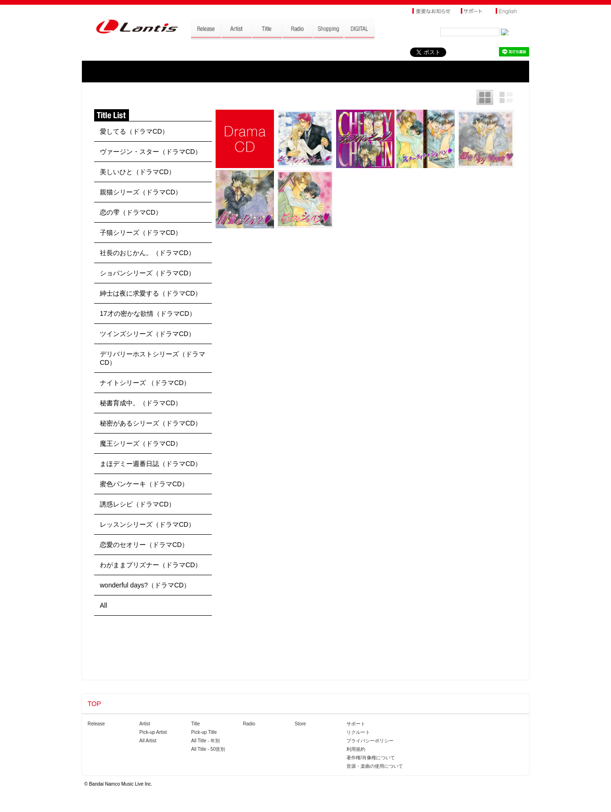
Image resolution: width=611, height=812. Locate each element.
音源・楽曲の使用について (374, 766)
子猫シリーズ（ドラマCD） (141, 232)
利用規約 (355, 749)
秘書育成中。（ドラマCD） (141, 403)
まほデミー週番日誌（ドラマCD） (150, 463)
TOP (94, 703)
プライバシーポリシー (370, 740)
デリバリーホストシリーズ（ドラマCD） (152, 358)
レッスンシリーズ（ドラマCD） (147, 524)
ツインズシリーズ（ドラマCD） (147, 334)
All (103, 605)
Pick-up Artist (153, 732)
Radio (249, 723)
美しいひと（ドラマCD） (137, 172)
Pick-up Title (204, 732)
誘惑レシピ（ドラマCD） (137, 504)
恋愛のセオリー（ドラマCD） (144, 544)
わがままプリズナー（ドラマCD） (150, 565)
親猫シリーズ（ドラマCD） (141, 192)
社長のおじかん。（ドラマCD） (147, 253)
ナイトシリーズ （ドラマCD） (145, 382)
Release (96, 723)
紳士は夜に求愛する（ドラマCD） (150, 293)
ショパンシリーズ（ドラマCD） (147, 273)
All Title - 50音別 (208, 749)
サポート (355, 723)
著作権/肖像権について (370, 757)
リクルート (358, 732)
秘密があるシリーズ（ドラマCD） (150, 423)
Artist (144, 723)
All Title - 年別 (205, 740)
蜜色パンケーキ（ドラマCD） (144, 484)
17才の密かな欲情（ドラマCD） (148, 313)
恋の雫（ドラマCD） (131, 212)
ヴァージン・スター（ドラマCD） (150, 151)
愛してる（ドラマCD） (134, 131)
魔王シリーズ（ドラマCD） (141, 443)
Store (300, 723)
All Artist (147, 740)
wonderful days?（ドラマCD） (145, 585)
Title (195, 723)
